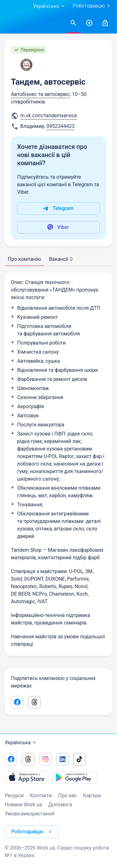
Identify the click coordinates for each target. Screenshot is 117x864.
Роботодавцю (92, 6)
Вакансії (60, 259)
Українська (21, 742)
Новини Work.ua (23, 805)
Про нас (67, 795)
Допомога (60, 805)
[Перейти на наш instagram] (45, 759)
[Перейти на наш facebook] (11, 759)
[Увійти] (105, 23)
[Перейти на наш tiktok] (79, 759)
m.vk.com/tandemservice (48, 116)
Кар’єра (92, 795)
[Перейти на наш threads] (28, 759)
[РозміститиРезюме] (89, 23)
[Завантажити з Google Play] (74, 777)
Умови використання (29, 814)
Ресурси (14, 795)
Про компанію (24, 259)
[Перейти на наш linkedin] (62, 759)
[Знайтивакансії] (73, 23)
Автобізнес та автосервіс (40, 94)
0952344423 (60, 126)
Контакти (41, 795)
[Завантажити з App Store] (26, 777)
